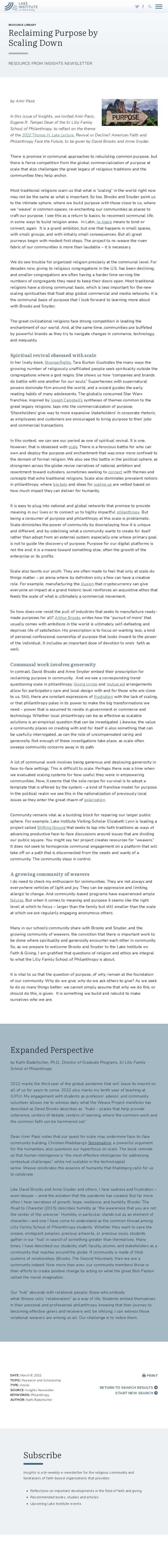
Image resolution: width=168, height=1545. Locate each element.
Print (150, 1375)
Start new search (136, 1393)
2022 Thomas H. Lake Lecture (49, 135)
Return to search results (129, 1387)
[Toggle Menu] (158, 6)
